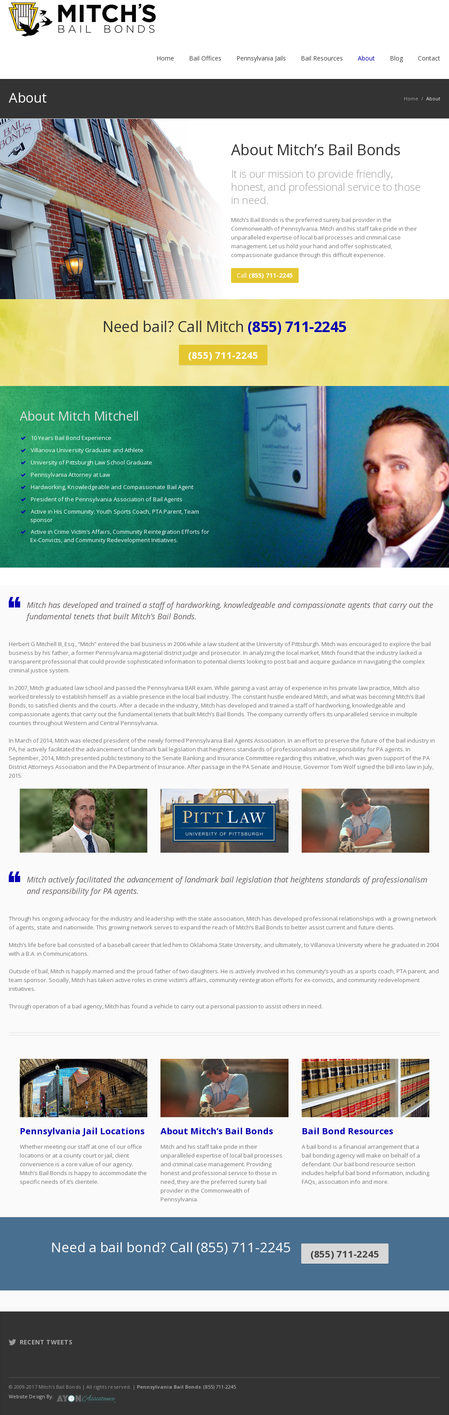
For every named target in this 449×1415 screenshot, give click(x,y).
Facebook (376, 1380)
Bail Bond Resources (347, 1124)
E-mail (431, 1380)
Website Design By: (31, 1389)
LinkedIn (413, 1380)
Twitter (394, 1380)
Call (265, 275)
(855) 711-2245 (297, 323)
